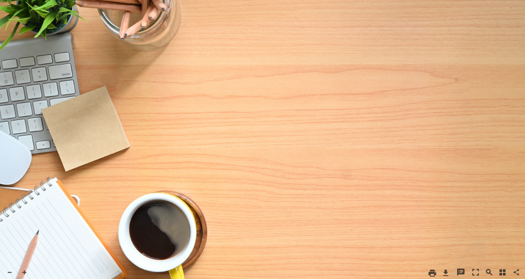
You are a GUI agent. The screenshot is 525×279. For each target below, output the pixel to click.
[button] (10, 8)
